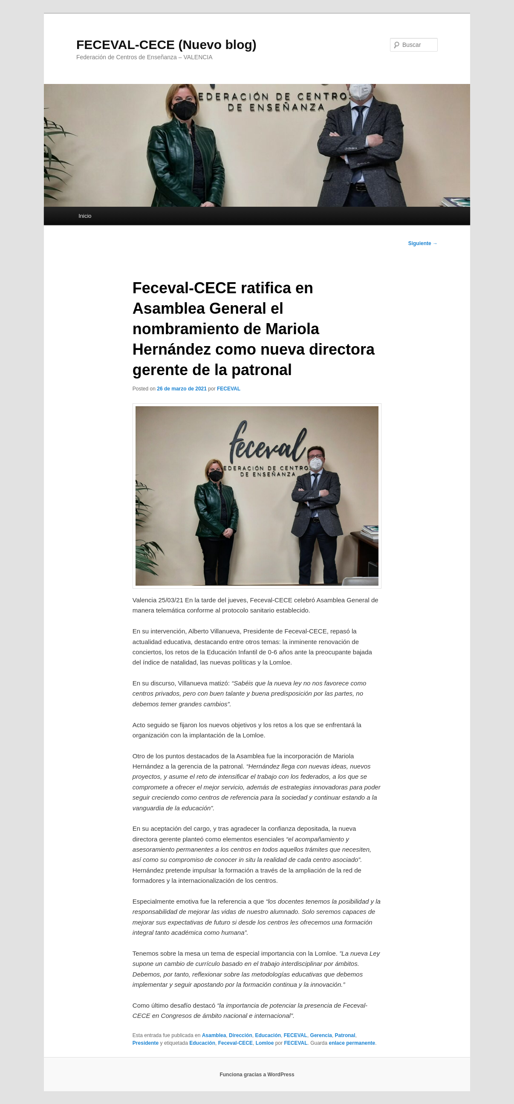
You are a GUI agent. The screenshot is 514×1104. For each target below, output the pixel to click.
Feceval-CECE (235, 1043)
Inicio (84, 216)
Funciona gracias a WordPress (256, 1075)
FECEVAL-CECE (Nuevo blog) (166, 45)
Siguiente (423, 243)
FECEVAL (228, 389)
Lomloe (265, 1043)
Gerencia (321, 1035)
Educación (268, 1035)
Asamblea (214, 1035)
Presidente (146, 1043)
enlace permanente (352, 1043)
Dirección (240, 1035)
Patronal (345, 1035)
